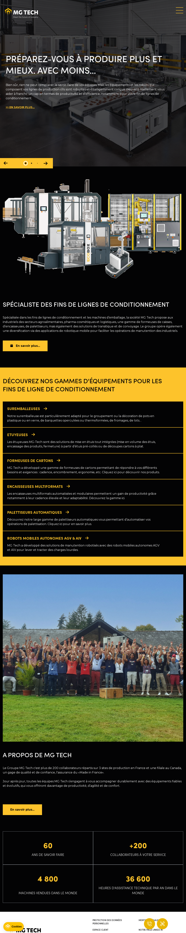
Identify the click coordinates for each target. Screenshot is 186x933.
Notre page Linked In (151, 930)
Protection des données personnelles (107, 923)
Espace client (100, 930)
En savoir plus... (25, 346)
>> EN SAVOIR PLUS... (20, 107)
